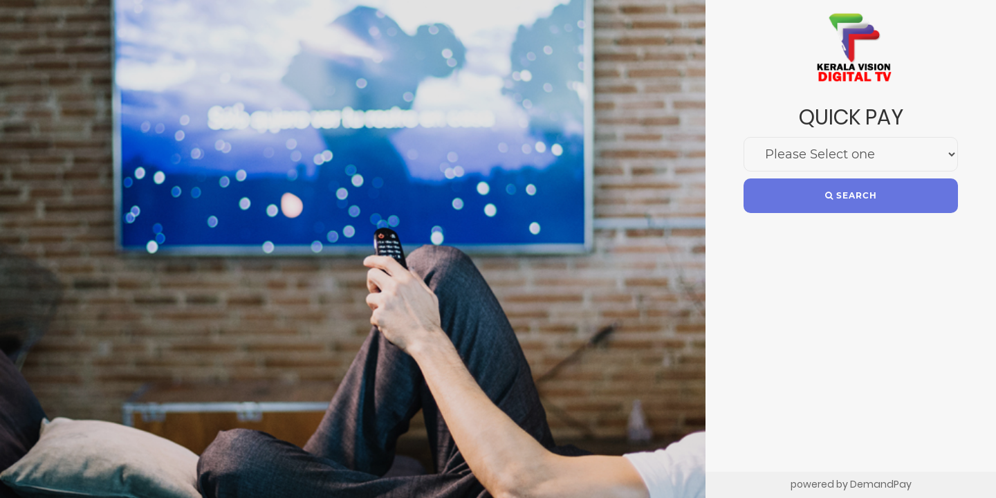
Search (851, 195)
